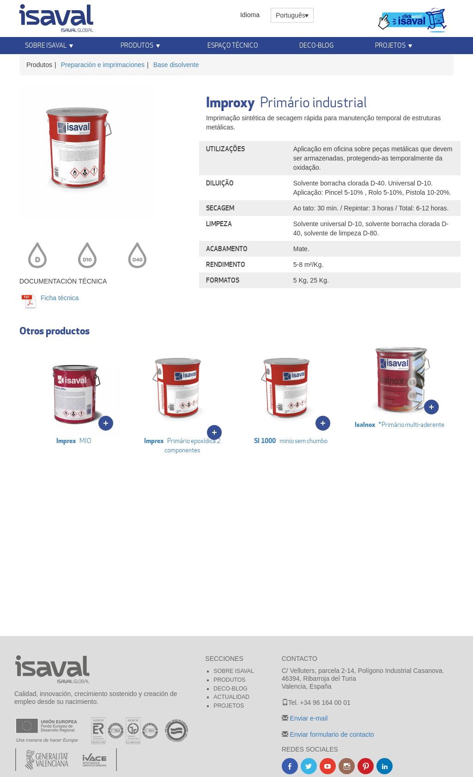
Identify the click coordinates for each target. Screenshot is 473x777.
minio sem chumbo (290, 393)
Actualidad (231, 697)
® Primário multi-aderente (399, 385)
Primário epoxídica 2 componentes (182, 397)
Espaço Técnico (232, 45)
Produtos (137, 45)
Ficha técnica (59, 298)
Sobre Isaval (46, 45)
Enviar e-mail (308, 718)
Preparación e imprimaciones (103, 64)
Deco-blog (316, 45)
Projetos (390, 45)
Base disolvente (176, 64)
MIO (73, 393)
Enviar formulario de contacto (331, 734)
